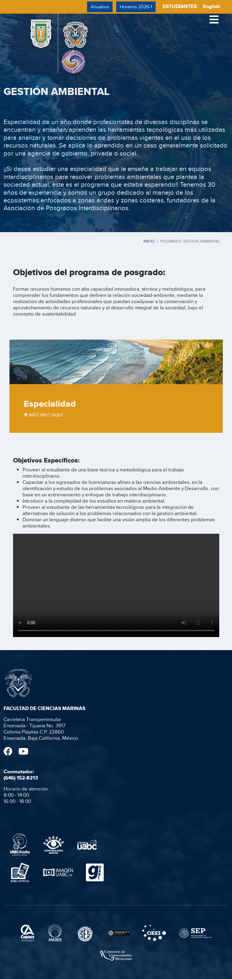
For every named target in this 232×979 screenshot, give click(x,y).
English (211, 6)
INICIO (148, 241)
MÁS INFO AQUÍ (43, 414)
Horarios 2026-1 (136, 6)
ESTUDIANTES (180, 6)
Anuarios (100, 6)
